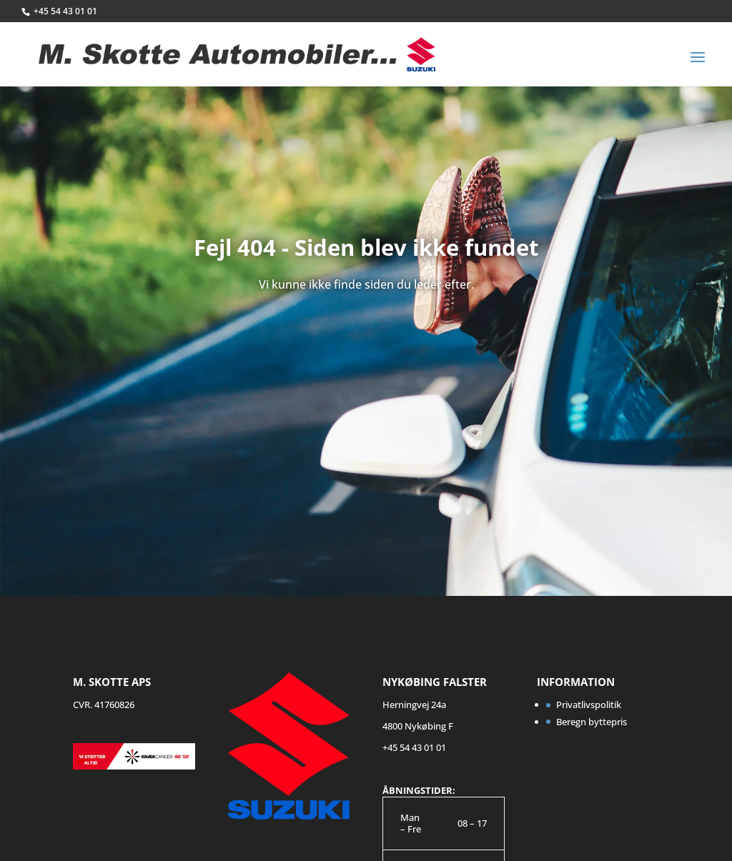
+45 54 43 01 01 (65, 11)
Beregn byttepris (591, 721)
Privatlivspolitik (588, 704)
